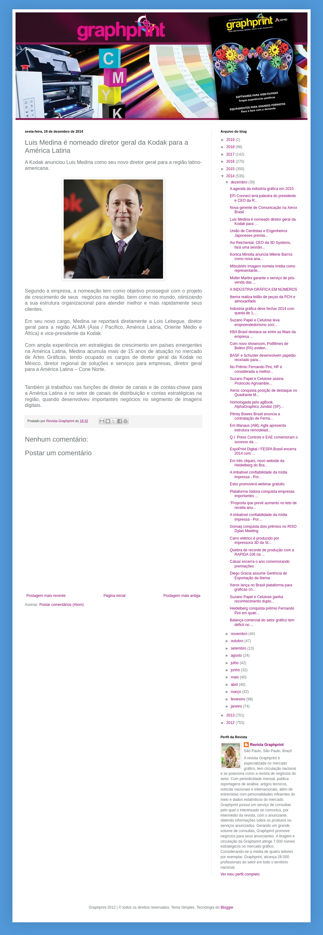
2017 (231, 154)
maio (235, 677)
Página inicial (114, 595)
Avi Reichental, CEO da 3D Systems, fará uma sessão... (260, 244)
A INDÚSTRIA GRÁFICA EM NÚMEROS (263, 289)
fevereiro (238, 699)
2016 (231, 161)
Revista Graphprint (267, 745)
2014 (231, 176)
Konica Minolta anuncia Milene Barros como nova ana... (261, 256)
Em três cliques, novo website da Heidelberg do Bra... (257, 463)
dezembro (239, 182)
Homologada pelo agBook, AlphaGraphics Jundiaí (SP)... (257, 404)
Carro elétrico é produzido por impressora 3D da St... (254, 540)
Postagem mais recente (46, 595)
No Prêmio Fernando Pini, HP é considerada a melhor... (256, 369)
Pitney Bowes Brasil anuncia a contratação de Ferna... (255, 416)
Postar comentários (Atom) (61, 604)
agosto (237, 655)
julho (235, 663)
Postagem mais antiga (181, 595)
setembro (239, 648)
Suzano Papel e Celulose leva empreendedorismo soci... (255, 322)
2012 (231, 723)
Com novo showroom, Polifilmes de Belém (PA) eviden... (259, 346)
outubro (237, 641)
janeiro (237, 706)
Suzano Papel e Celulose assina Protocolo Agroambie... (257, 381)
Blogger (227, 907)
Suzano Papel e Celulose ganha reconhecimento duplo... (256, 599)
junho (236, 670)
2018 (231, 147)
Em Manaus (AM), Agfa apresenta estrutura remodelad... (258, 427)
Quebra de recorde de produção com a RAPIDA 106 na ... (262, 552)
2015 (231, 169)
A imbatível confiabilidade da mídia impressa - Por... (258, 474)
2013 (231, 715)
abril (235, 684)
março (236, 692)
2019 (231, 140)
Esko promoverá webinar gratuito (257, 484)
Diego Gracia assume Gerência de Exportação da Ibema (258, 575)
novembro (239, 634)
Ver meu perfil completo (240, 874)
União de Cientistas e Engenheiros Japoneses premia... (258, 233)
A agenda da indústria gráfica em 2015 (261, 189)
